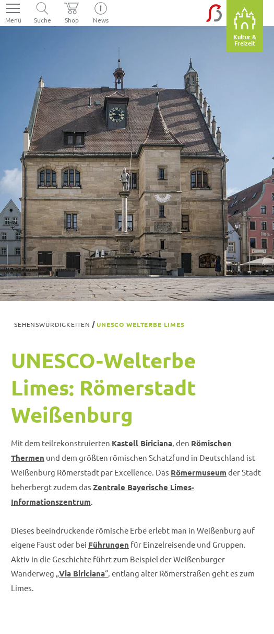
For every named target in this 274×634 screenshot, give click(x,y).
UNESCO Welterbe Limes (141, 324)
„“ (82, 573)
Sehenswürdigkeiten (52, 324)
